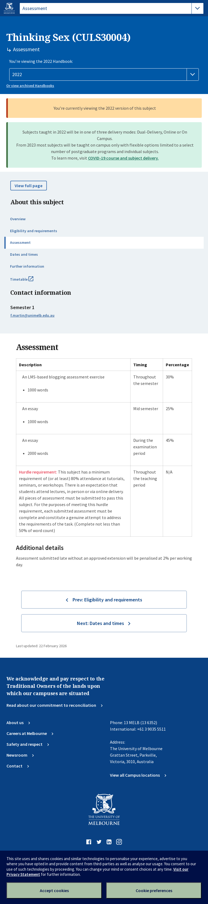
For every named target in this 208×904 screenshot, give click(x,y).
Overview (17, 218)
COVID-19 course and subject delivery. (123, 158)
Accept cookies (54, 890)
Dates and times (24, 254)
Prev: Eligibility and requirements (107, 600)
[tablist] (111, 8)
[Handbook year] (104, 74)
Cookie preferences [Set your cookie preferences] (154, 890)
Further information (27, 266)
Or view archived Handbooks (30, 85)
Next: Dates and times (100, 623)
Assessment (20, 242)
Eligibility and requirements (33, 230)
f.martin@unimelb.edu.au (32, 315)
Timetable (27, 281)
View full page (29, 185)
